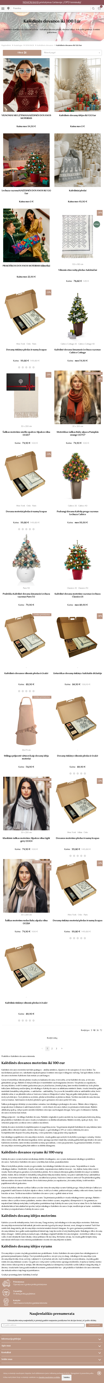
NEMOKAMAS (31, 2)
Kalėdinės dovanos (45, 45)
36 (98, 1030)
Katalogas (18, 45)
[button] (72, 53)
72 (101, 1030)
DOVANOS (29, 45)
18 (94, 1030)
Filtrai (22, 53)
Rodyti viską (52, 1038)
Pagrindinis (6, 45)
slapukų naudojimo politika (49, 1377)
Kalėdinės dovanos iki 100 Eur (69, 45)
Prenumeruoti (94, 1325)
